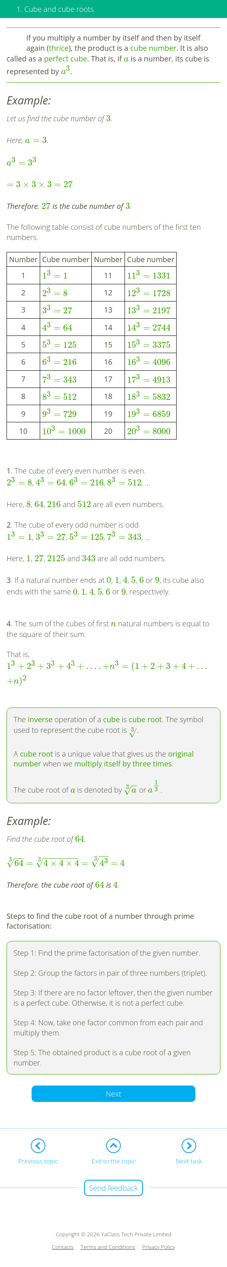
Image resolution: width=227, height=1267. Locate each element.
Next (113, 1094)
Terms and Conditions (108, 1247)
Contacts (63, 1247)
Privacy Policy (158, 1247)
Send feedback (113, 1188)
